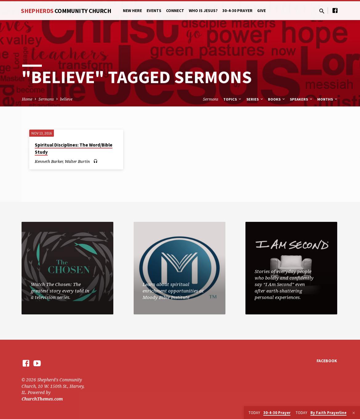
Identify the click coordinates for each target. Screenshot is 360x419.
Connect (175, 10)
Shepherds (66, 11)
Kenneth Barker (49, 161)
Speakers (301, 99)
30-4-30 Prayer (237, 10)
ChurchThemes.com (42, 399)
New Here (132, 10)
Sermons (46, 99)
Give (261, 10)
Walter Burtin (77, 161)
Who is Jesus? (203, 10)
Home (27, 99)
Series (255, 99)
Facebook (327, 360)
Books (277, 99)
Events (154, 10)
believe (66, 99)
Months (327, 99)
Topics (232, 99)
